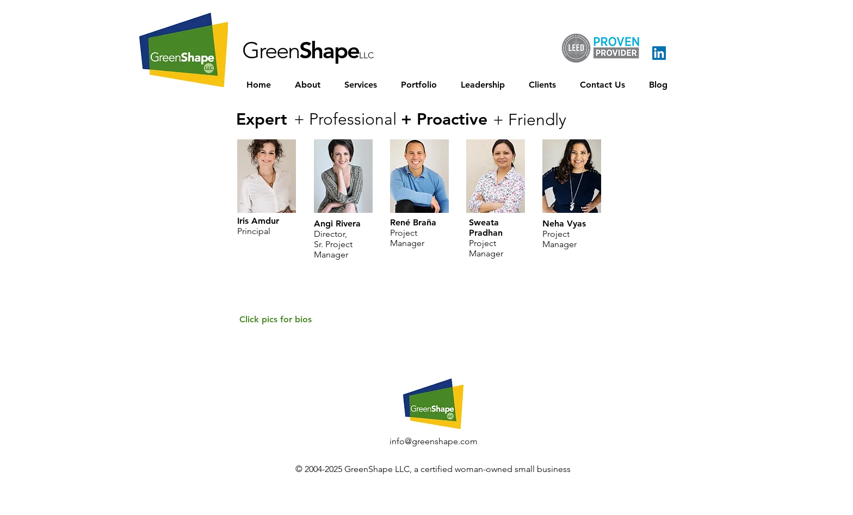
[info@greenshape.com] (433, 441)
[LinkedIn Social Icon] (659, 53)
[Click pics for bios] (275, 320)
